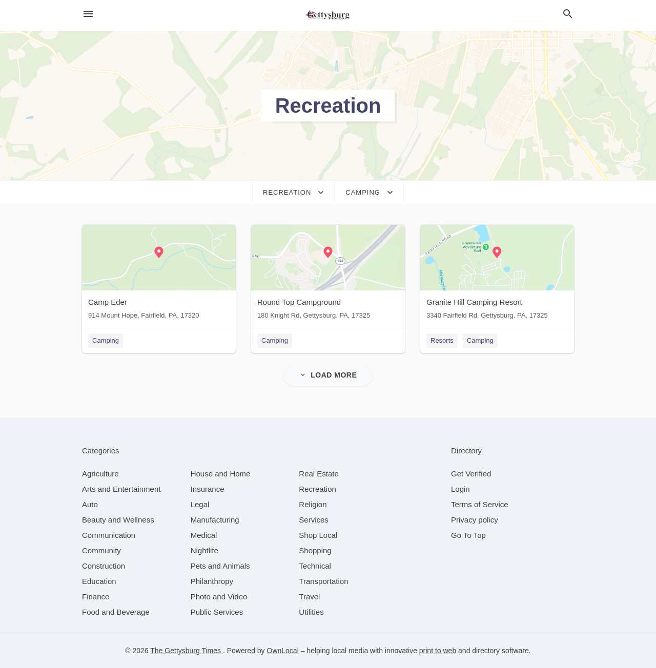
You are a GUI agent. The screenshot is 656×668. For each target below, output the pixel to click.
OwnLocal (283, 650)
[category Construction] (103, 565)
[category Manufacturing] (215, 519)
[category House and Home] (221, 473)
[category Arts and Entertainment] (121, 489)
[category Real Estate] (319, 473)
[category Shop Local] (318, 535)
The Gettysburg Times (186, 650)
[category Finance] (95, 596)
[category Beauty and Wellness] (118, 519)
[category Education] (99, 581)
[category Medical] (204, 535)
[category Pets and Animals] (220, 565)
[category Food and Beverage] (116, 612)
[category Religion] (312, 504)
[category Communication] (108, 535)
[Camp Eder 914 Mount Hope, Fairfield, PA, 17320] (159, 274)
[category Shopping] (315, 550)
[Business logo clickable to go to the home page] (328, 15)
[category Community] (101, 550)
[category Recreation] (317, 489)
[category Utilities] (311, 612)
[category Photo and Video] (219, 596)
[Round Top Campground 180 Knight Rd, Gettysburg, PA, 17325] (328, 274)
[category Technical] (315, 565)
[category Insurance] (207, 489)
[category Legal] (200, 504)
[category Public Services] (217, 612)
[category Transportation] (323, 581)
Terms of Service (479, 504)
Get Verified (471, 473)
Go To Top (468, 535)
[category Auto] (90, 504)
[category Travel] (309, 596)
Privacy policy (474, 519)
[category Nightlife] (204, 550)
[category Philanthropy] (212, 581)
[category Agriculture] (100, 473)
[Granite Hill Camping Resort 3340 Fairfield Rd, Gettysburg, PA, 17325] (497, 274)
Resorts (442, 340)
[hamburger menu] (88, 14)
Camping (105, 340)
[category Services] (314, 519)
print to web (437, 650)
